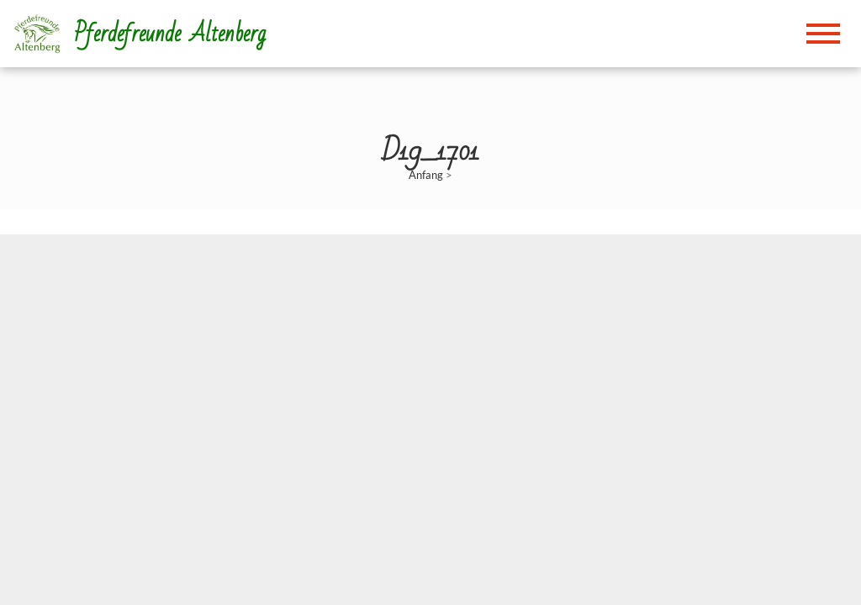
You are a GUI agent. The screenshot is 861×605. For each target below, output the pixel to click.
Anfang (426, 175)
